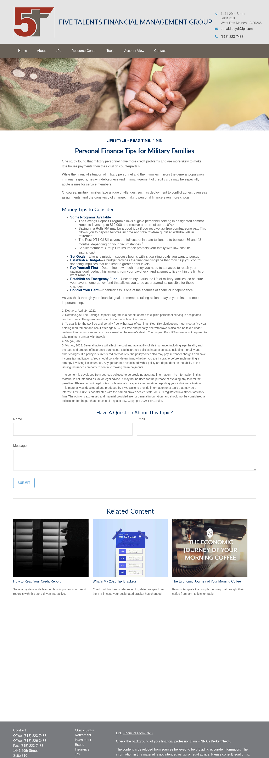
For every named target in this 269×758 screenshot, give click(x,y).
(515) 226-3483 (35, 740)
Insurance (82, 749)
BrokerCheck (220, 741)
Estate (79, 744)
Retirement (83, 735)
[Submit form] (24, 483)
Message (20, 445)
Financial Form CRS (138, 733)
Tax (77, 754)
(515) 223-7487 (35, 735)
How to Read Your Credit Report (37, 581)
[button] (22, 51)
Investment (83, 740)
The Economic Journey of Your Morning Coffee (206, 581)
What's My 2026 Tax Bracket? (114, 581)
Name (17, 419)
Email (141, 419)
